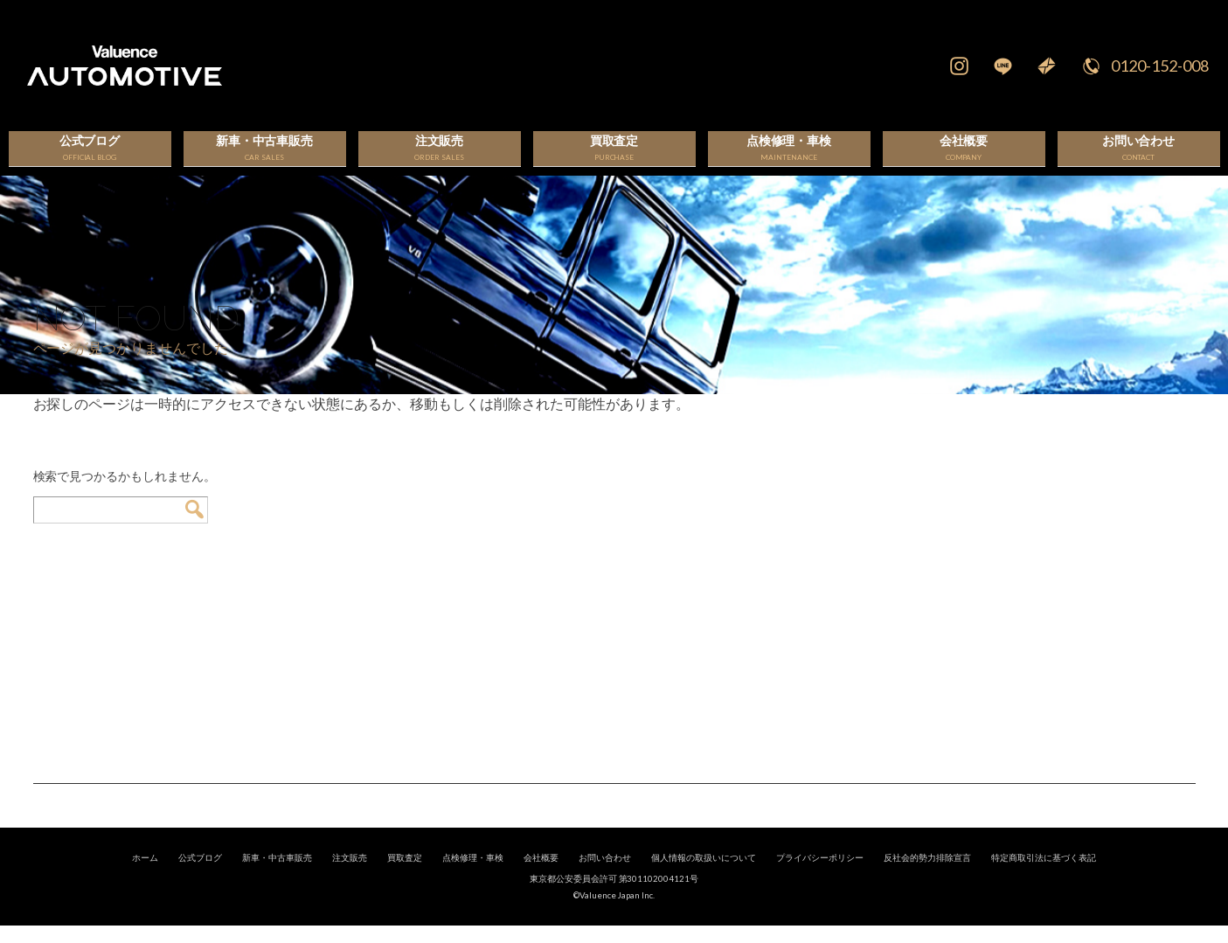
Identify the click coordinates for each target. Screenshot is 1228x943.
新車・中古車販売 (277, 874)
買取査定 (404, 874)
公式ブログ (200, 874)
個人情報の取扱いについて (703, 874)
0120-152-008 (1160, 65)
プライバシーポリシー (820, 874)
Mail (1047, 65)
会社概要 (541, 874)
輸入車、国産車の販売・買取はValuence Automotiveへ (390, 65)
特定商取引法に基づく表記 (1043, 874)
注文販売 (349, 874)
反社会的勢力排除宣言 (927, 874)
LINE (1003, 65)
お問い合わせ (605, 874)
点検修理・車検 (472, 874)
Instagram (960, 65)
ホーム (145, 874)
